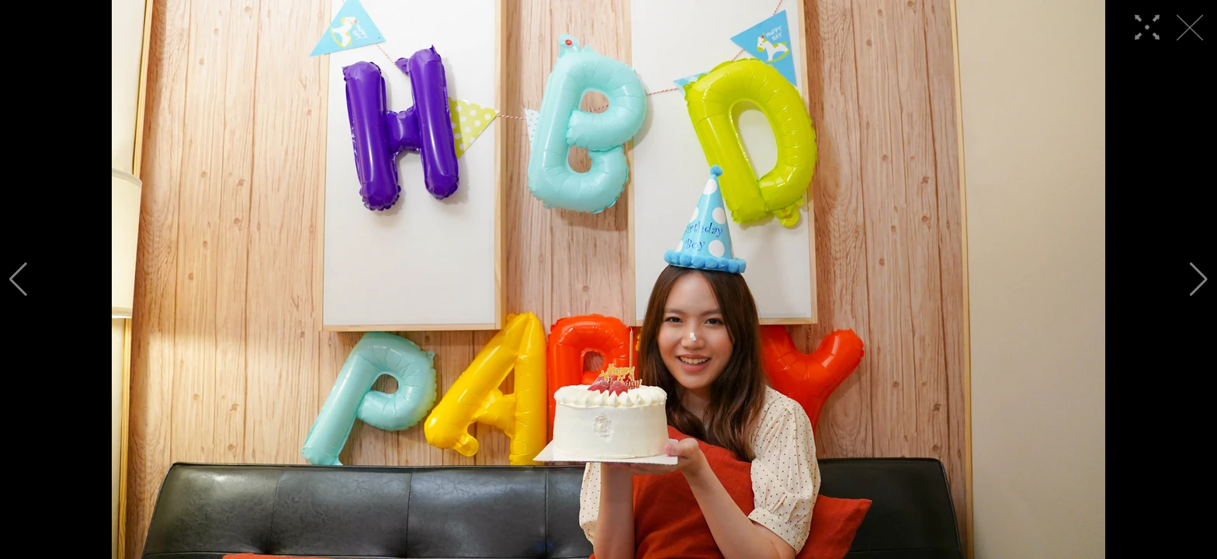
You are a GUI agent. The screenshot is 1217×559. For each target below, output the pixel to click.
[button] (18, 279)
